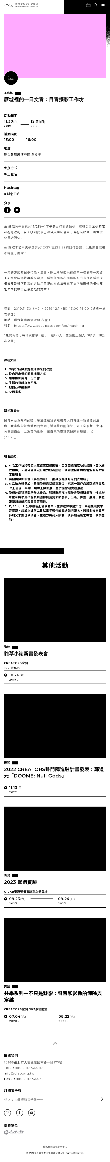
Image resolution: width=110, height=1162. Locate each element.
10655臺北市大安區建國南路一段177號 (33, 1062)
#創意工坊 (12, 194)
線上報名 (10, 174)
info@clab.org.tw (19, 1073)
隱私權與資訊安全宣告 (55, 1146)
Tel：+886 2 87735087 (23, 1068)
